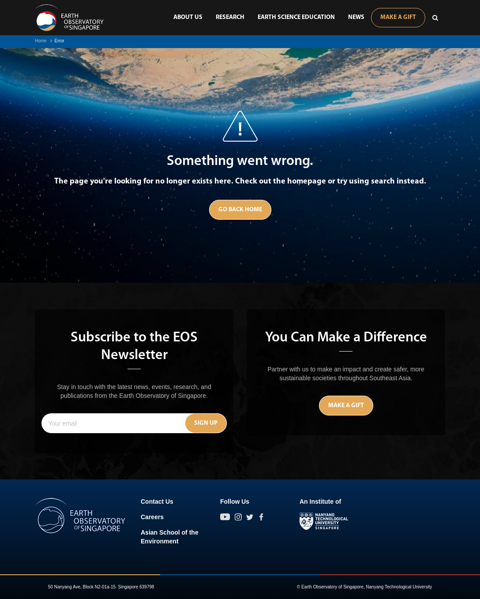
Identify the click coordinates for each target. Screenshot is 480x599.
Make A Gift (398, 17)
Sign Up (206, 423)
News (356, 17)
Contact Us (157, 501)
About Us (187, 17)
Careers (152, 516)
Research (230, 17)
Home (41, 40)
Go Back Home (240, 209)
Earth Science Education (296, 17)
